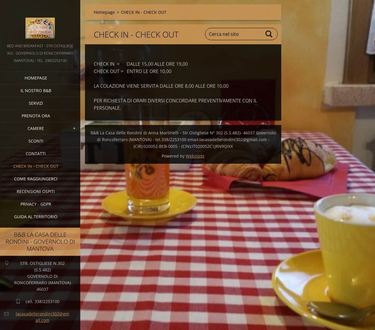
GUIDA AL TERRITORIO (35, 216)
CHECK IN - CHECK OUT (36, 166)
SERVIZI (36, 103)
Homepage (36, 78)
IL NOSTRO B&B (36, 90)
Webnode (195, 156)
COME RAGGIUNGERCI (35, 179)
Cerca (269, 34)
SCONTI (35, 141)
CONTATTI (36, 153)
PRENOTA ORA (36, 116)
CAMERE (36, 128)
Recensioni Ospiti (36, 191)
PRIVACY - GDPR (36, 204)
